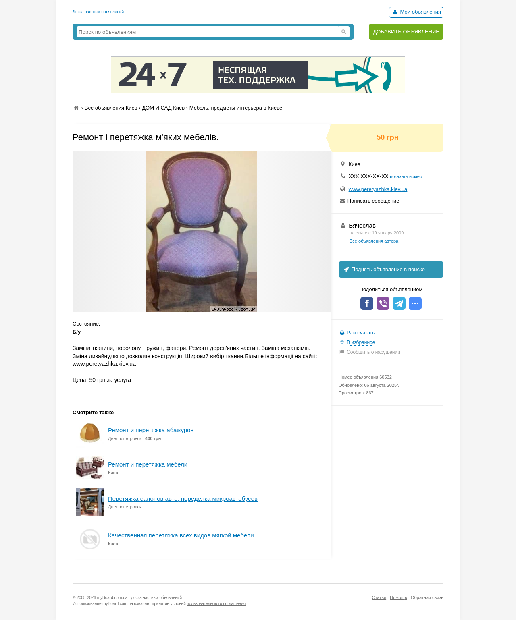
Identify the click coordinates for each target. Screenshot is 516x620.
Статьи (379, 597)
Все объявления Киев (111, 108)
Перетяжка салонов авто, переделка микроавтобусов (183, 498)
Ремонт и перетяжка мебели (147, 464)
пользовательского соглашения (216, 603)
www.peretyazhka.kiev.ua (378, 189)
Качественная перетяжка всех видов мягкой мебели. (182, 535)
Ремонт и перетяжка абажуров (151, 430)
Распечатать (361, 333)
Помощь (398, 597)
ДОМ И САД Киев (163, 108)
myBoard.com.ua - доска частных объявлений (139, 597)
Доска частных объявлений (98, 12)
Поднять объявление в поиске (384, 269)
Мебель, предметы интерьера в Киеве (236, 108)
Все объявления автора (374, 240)
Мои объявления (416, 12)
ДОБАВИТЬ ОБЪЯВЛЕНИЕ (406, 32)
